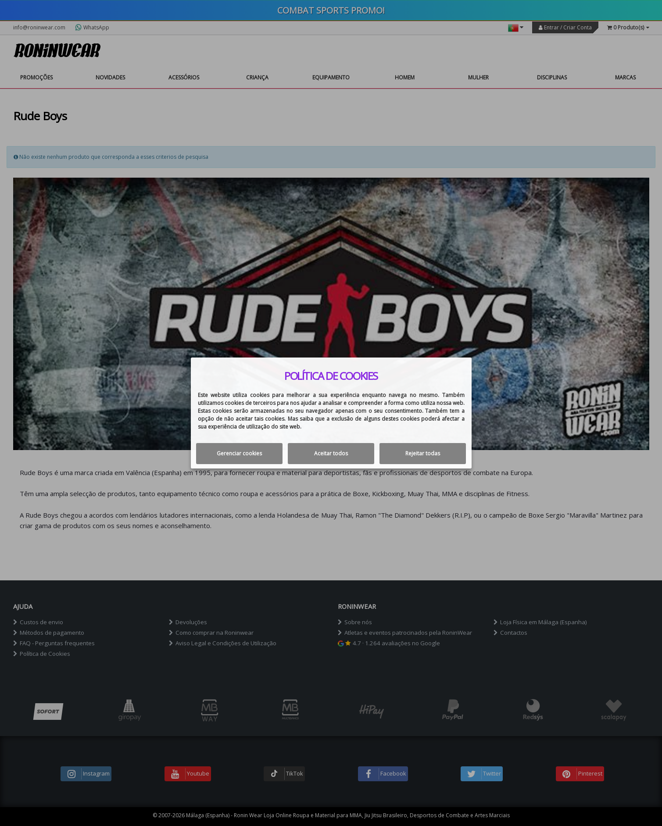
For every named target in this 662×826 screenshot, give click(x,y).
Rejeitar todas (422, 453)
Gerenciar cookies (239, 453)
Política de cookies (331, 376)
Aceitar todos (331, 453)
